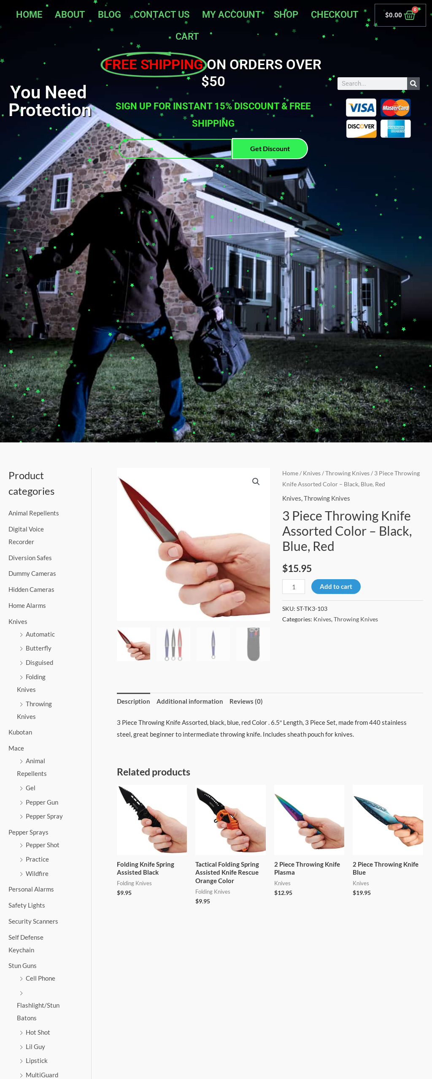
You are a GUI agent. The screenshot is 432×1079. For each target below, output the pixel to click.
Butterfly (38, 648)
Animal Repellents (33, 513)
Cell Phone (40, 978)
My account (231, 14)
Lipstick (37, 1060)
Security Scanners (33, 921)
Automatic (40, 634)
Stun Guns (22, 965)
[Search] (413, 83)
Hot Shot (38, 1032)
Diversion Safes (30, 557)
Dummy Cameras (32, 573)
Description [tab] (133, 701)
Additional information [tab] (190, 701)
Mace (16, 748)
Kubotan (20, 732)
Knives (17, 621)
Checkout (335, 14)
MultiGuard (42, 1075)
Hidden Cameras (31, 589)
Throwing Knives (347, 473)
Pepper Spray (44, 816)
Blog (109, 14)
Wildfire (37, 873)
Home (29, 14)
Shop (286, 14)
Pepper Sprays (28, 832)
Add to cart (336, 586)
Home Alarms (27, 605)
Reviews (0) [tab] (246, 701)
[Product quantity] (293, 586)
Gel (30, 788)
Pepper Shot (42, 845)
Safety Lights (26, 905)
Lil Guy (35, 1046)
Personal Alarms (31, 889)
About (70, 14)
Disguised (39, 662)
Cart (187, 36)
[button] (256, 481)
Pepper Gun (42, 802)
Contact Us (161, 14)
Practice (37, 859)
